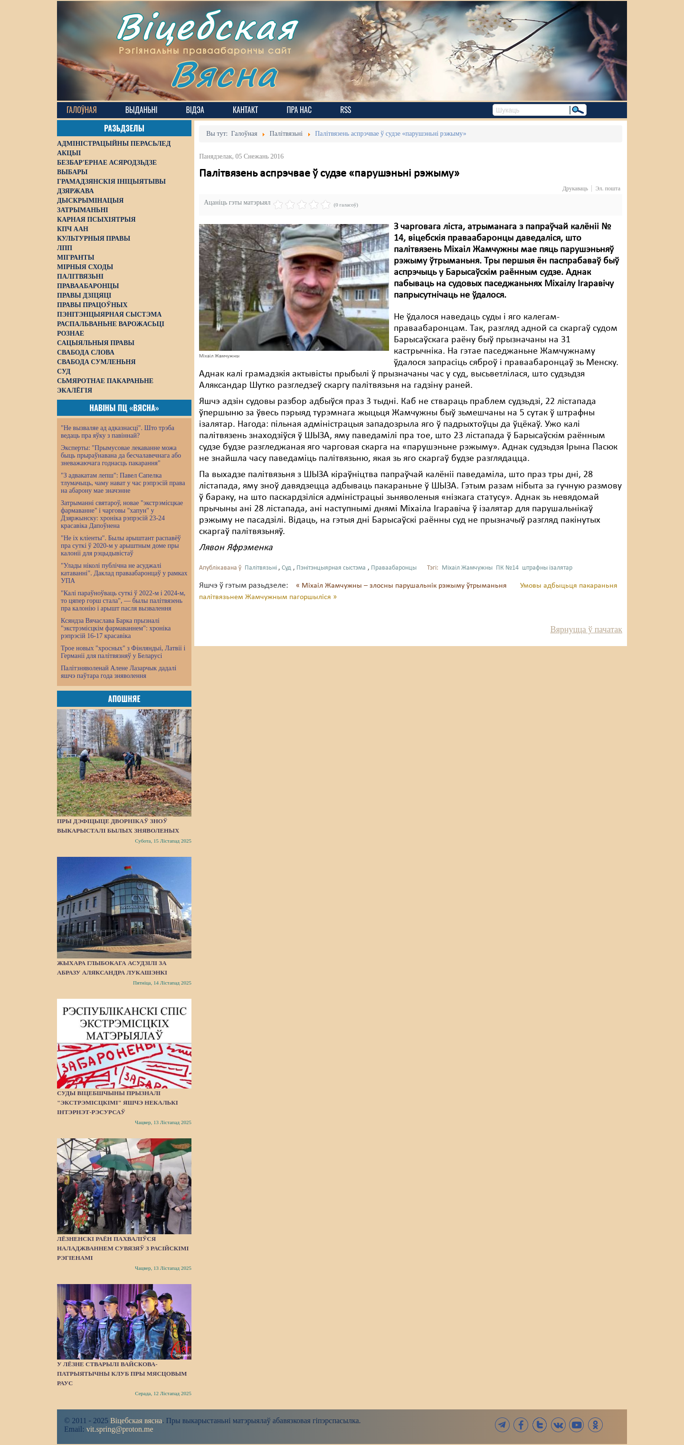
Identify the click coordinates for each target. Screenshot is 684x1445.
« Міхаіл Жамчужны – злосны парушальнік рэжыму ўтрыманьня (402, 586)
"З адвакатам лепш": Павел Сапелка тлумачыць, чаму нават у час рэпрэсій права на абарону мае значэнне (123, 483)
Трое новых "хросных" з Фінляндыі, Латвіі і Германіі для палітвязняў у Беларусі (123, 652)
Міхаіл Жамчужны (467, 568)
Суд (286, 568)
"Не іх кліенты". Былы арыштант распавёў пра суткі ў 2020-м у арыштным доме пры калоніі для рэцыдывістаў (121, 546)
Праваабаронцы (394, 568)
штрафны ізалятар (547, 568)
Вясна (223, 73)
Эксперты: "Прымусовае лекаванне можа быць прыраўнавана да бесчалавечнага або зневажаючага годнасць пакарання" (121, 455)
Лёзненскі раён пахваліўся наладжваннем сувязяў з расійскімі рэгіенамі (123, 1248)
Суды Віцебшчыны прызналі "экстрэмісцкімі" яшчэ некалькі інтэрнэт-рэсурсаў (117, 1102)
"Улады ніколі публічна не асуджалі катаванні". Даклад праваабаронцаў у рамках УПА (124, 573)
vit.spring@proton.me (119, 1429)
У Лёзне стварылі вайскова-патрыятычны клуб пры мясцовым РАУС (122, 1374)
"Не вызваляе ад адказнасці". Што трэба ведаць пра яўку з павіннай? (117, 431)
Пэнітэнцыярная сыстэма (331, 568)
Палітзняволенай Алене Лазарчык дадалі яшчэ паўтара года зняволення (118, 672)
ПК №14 (507, 568)
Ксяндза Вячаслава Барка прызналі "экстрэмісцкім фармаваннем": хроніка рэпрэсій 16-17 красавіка (116, 628)
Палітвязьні (261, 568)
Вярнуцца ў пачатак (586, 629)
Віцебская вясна (136, 1421)
